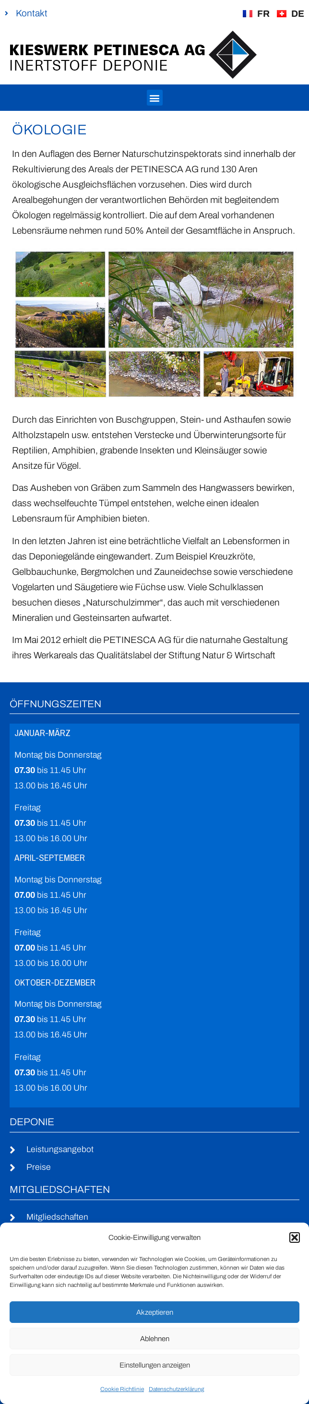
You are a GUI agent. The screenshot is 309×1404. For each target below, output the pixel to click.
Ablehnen (154, 1339)
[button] (294, 1237)
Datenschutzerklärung (176, 1389)
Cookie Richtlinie (122, 1389)
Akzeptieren (154, 1312)
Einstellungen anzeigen (154, 1365)
